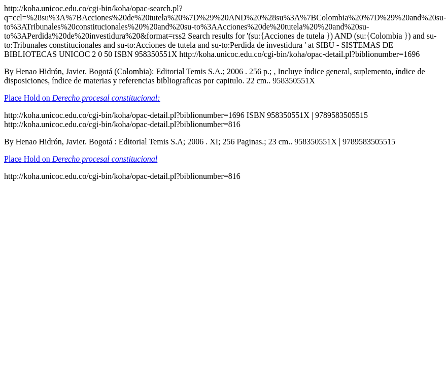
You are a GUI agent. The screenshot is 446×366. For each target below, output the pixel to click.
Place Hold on (82, 98)
